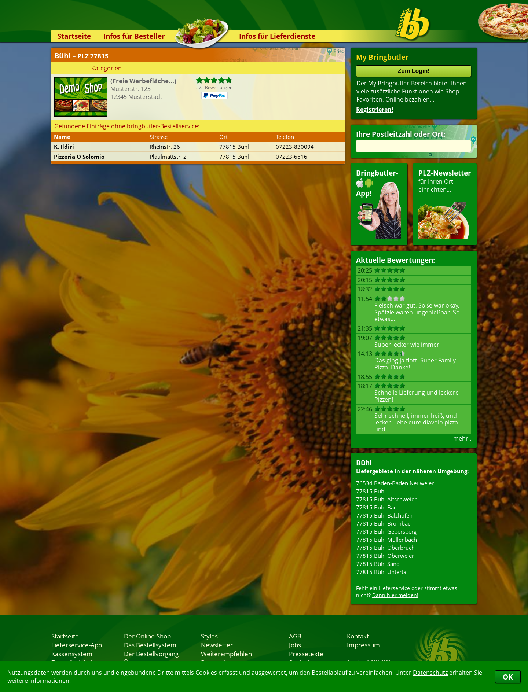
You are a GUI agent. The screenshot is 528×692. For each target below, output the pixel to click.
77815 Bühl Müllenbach (386, 539)
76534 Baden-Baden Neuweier (395, 483)
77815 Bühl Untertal (382, 571)
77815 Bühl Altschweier (386, 499)
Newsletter (217, 644)
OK (508, 676)
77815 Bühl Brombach (385, 523)
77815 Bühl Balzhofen (384, 515)
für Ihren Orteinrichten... (444, 203)
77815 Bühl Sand (378, 563)
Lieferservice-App (76, 644)
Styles (209, 636)
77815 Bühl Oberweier (385, 555)
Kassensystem (71, 653)
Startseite (74, 36)
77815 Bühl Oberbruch (385, 547)
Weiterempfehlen (226, 653)
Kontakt (358, 636)
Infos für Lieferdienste (277, 36)
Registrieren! (374, 110)
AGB (295, 636)
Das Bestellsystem (150, 644)
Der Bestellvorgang (151, 653)
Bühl (364, 462)
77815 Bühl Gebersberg (386, 531)
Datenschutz (430, 673)
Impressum (363, 644)
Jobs (295, 644)
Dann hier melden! (395, 595)
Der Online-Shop (147, 636)
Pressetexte (306, 653)
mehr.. (462, 438)
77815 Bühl (371, 491)
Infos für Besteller (134, 36)
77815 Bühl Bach (378, 507)
